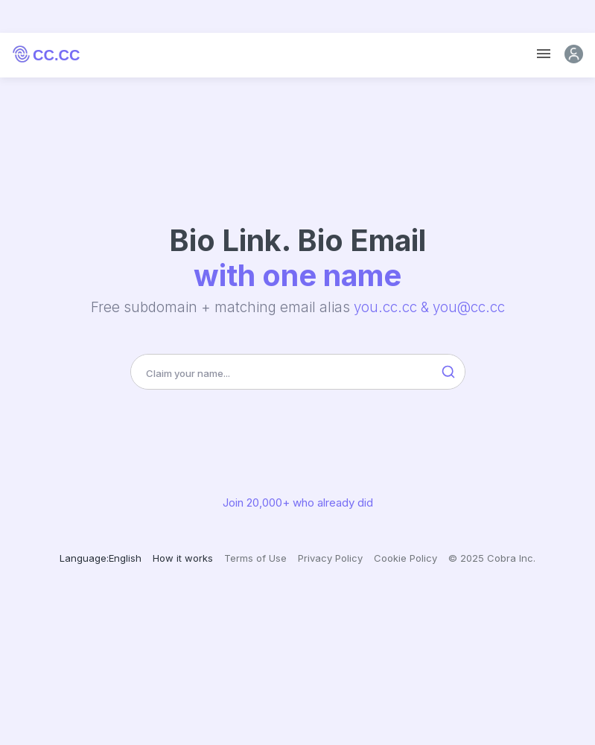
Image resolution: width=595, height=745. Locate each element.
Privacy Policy (330, 558)
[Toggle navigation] (544, 54)
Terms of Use (255, 558)
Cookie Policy (405, 558)
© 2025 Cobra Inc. (491, 558)
